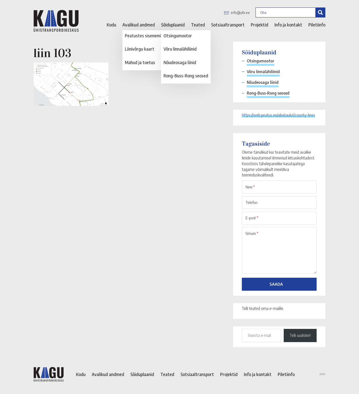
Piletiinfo (316, 24)
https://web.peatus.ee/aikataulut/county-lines (278, 115)
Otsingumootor (260, 60)
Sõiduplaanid (173, 24)
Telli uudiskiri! (300, 335)
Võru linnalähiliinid (263, 71)
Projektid (259, 24)
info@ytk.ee (240, 12)
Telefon (252, 202)
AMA (322, 374)
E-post (252, 218)
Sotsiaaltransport (228, 24)
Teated (198, 24)
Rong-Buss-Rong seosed (268, 93)
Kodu (111, 24)
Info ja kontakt (288, 24)
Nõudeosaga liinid (262, 82)
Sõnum (252, 233)
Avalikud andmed (138, 24)
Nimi (250, 187)
